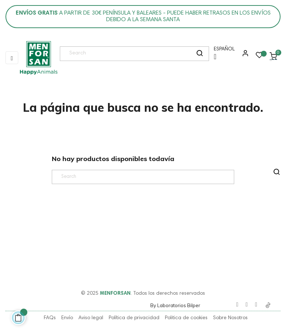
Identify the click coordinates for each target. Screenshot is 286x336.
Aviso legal (90, 318)
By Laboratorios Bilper (175, 305)
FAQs (50, 318)
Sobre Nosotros (230, 318)
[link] (38, 58)
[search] (199, 53)
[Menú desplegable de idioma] (222, 55)
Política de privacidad (134, 318)
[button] (243, 55)
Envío (67, 318)
